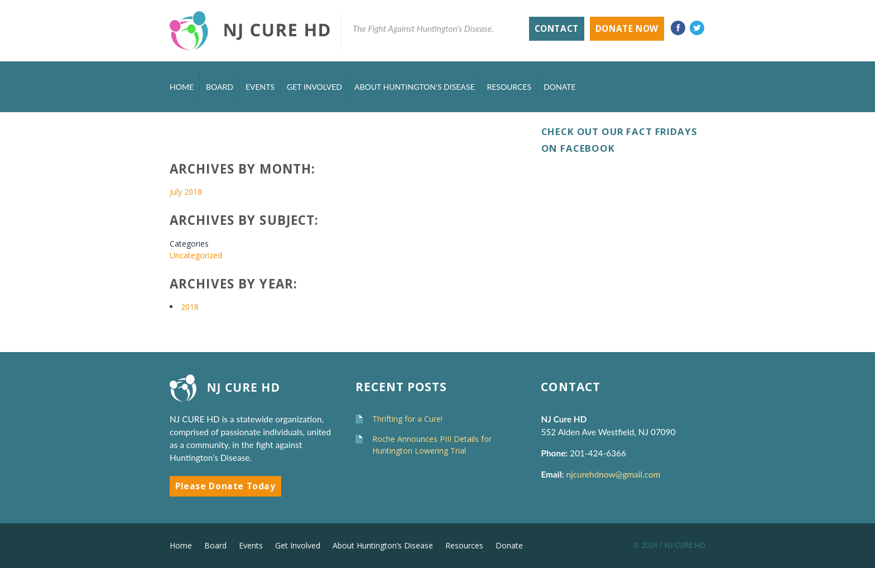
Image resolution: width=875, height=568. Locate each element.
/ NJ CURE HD (682, 545)
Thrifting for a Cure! (407, 418)
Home (182, 87)
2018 (190, 306)
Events (260, 87)
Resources (509, 87)
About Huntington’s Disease (414, 87)
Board (219, 87)
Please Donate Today (225, 486)
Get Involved (314, 87)
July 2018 (186, 191)
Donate (559, 87)
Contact (557, 29)
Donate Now (626, 29)
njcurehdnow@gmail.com (614, 474)
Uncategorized (196, 255)
